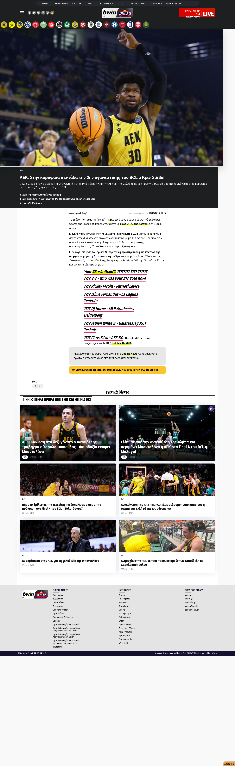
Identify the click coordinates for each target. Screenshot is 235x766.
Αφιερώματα (124, 635)
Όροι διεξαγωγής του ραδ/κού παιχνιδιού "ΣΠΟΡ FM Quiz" (66, 629)
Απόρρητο (229, 763)
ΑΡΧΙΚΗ (45, 3)
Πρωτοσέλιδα (125, 624)
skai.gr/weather (192, 606)
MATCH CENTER (173, 3)
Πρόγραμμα (58, 595)
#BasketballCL (104, 271)
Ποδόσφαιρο (124, 598)
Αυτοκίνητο (124, 606)
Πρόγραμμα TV (125, 639)
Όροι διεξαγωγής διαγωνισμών (67, 624)
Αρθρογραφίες (125, 631)
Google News (129, 353)
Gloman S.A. (181, 653)
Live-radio (123, 643)
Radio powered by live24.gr (206, 653)
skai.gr (188, 595)
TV (122, 3)
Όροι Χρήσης (58, 613)
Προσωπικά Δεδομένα (63, 617)
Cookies (56, 621)
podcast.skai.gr (192, 609)
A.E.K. (37, 386)
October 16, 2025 (121, 343)
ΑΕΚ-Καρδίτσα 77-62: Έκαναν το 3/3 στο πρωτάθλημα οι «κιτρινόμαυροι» (59, 199)
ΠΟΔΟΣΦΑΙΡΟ (61, 3)
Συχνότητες (58, 598)
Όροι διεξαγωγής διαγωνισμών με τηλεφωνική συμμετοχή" (67, 641)
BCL (22, 170)
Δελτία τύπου (58, 602)
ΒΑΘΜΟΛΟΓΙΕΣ (138, 3)
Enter (121, 621)
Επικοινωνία (58, 606)
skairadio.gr (190, 602)
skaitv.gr (189, 598)
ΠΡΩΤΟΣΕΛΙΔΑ (106, 3)
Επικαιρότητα (125, 613)
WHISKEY (190, 653)
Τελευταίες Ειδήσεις (127, 628)
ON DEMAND (156, 3)
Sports (122, 609)
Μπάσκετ (123, 602)
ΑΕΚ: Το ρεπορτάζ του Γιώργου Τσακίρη (42, 194)
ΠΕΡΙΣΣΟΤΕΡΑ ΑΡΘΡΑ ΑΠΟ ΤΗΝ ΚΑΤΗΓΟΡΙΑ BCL (57, 400)
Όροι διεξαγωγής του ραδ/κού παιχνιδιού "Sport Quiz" (66, 635)
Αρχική (122, 595)
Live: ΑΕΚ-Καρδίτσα (32, 203)
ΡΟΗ (90, 3)
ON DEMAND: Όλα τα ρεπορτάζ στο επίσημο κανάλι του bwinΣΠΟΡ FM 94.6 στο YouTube (115, 370)
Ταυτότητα (57, 646)
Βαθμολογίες (124, 617)
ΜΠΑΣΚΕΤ (76, 3)
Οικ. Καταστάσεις (60, 609)
